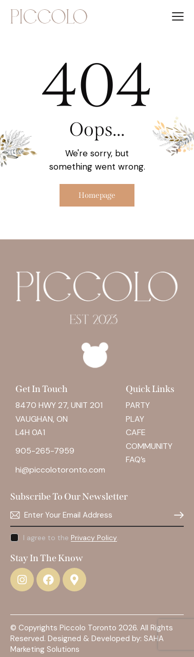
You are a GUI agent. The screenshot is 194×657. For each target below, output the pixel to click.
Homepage (97, 195)
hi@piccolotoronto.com (60, 469)
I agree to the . (71, 537)
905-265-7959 (44, 450)
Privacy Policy (94, 538)
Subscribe (176, 515)
